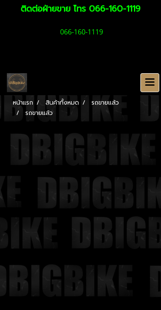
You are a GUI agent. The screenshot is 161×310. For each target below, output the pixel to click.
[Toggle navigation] (149, 82)
